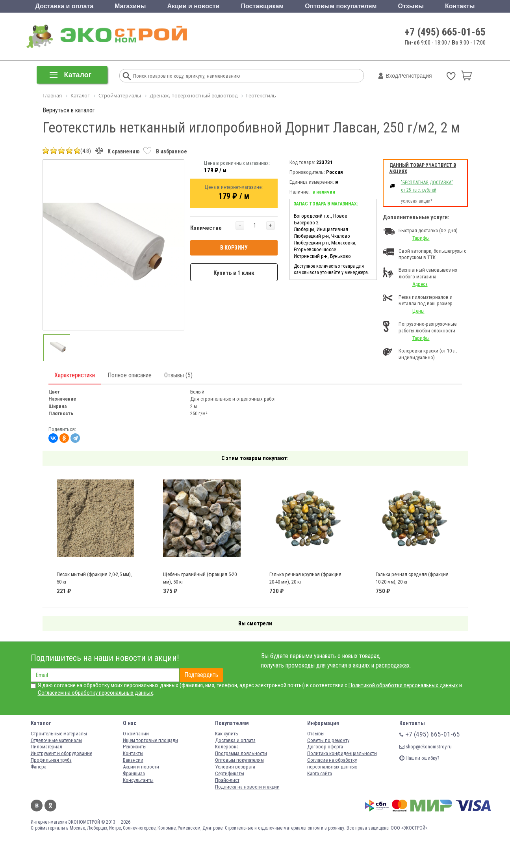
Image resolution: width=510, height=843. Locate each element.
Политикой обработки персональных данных (403, 685)
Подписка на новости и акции (247, 787)
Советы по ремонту (328, 740)
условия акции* (416, 201)
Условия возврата (235, 767)
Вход (392, 76)
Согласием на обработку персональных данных (95, 692)
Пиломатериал (46, 747)
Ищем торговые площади (150, 740)
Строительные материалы (59, 734)
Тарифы (421, 238)
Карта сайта (319, 773)
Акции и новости (193, 6)
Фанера (38, 767)
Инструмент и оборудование (61, 753)
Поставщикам (262, 6)
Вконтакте (37, 805)
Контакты (460, 6)
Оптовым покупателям (340, 6)
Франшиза (134, 773)
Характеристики (74, 375)
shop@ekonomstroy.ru (425, 747)
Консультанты (138, 780)
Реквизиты (135, 747)
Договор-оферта (325, 747)
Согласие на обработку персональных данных (332, 763)
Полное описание (130, 375)
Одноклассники (50, 805)
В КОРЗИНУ (234, 247)
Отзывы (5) (178, 375)
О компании (136, 734)
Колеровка (227, 747)
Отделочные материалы (56, 740)
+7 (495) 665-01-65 (445, 32)
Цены (418, 311)
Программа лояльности (241, 753)
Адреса (420, 284)
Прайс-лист (227, 780)
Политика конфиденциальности (342, 753)
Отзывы (411, 6)
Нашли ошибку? (419, 758)
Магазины (130, 6)
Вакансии (133, 760)
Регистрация (416, 76)
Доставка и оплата (64, 6)
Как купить (226, 734)
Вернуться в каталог (69, 110)
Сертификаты (229, 773)
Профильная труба (51, 760)
